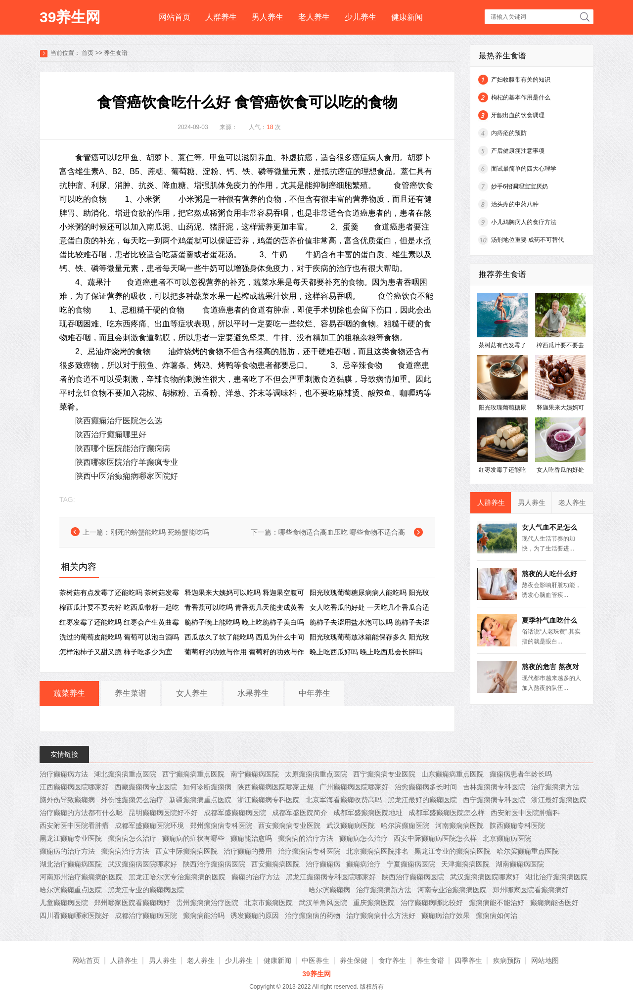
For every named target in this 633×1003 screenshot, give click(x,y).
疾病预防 (507, 960)
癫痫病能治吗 (204, 915)
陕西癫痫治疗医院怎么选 (118, 420)
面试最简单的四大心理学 (523, 168)
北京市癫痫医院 (268, 903)
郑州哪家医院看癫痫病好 (531, 890)
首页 (87, 52)
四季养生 (468, 960)
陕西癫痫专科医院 (517, 825)
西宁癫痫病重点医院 (193, 774)
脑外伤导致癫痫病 (67, 800)
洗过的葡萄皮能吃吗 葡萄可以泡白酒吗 (119, 637)
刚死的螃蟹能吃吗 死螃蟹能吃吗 (159, 532)
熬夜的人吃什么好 (549, 574)
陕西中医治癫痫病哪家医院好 (126, 476)
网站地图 (545, 960)
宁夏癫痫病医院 (411, 864)
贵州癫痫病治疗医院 (207, 903)
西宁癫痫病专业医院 (384, 774)
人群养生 (221, 17)
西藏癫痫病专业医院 (146, 787)
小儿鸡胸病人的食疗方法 (523, 222)
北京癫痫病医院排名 (377, 851)
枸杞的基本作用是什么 (520, 97)
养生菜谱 (130, 693)
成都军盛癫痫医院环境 (149, 825)
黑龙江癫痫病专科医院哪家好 (331, 877)
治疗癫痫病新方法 (383, 890)
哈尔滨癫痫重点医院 (528, 851)
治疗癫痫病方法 (64, 774)
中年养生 (314, 693)
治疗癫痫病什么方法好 (380, 915)
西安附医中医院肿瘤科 (525, 813)
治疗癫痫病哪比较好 (432, 903)
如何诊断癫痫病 (207, 787)
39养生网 (70, 17)
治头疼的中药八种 (515, 204)
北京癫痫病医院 (507, 838)
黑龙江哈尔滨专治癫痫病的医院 (177, 877)
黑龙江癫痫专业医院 (71, 838)
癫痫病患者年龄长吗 (521, 774)
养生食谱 (116, 52)
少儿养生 (360, 17)
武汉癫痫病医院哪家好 (142, 864)
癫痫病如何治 (496, 915)
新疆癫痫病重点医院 (200, 800)
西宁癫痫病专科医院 (494, 800)
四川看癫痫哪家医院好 (74, 915)
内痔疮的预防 (509, 133)
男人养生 (267, 17)
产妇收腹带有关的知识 (520, 79)
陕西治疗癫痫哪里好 (110, 434)
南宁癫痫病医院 (254, 774)
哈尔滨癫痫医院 (405, 825)
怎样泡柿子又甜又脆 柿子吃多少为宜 (115, 652)
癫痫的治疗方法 (255, 877)
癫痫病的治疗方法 (305, 838)
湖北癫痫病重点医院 (125, 774)
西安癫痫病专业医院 (289, 825)
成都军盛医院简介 (299, 813)
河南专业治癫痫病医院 (452, 890)
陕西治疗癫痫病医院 (214, 864)
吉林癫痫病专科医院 (494, 787)
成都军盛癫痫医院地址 (368, 813)
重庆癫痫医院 (374, 903)
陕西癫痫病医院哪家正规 (275, 787)
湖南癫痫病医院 (520, 864)
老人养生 (314, 17)
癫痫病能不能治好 (496, 903)
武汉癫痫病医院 (350, 825)
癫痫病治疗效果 (445, 915)
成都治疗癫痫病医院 (146, 915)
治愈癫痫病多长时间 (426, 787)
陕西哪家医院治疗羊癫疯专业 (126, 462)
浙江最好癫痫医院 (559, 800)
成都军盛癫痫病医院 (235, 813)
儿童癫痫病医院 (64, 903)
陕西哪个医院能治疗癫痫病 (122, 448)
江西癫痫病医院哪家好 (74, 787)
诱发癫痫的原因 (254, 915)
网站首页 (174, 17)
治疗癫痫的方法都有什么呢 (81, 813)
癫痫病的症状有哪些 (193, 838)
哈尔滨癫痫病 (329, 890)
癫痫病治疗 (363, 864)
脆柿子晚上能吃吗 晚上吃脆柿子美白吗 (244, 622)
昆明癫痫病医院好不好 (163, 813)
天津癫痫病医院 (465, 864)
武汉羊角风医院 (323, 903)
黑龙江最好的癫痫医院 (422, 800)
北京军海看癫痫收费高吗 (344, 800)
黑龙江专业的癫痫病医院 (452, 851)
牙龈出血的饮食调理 (517, 115)
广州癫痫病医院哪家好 (354, 787)
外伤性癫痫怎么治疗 (132, 800)
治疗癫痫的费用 (248, 851)
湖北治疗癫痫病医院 (71, 864)
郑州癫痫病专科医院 (221, 825)
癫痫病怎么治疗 (132, 838)
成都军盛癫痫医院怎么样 (446, 813)
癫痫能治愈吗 (251, 838)
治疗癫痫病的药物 (312, 915)
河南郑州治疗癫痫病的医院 (81, 877)
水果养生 (253, 693)
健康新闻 (407, 17)
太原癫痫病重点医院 (316, 774)
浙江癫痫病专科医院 (268, 800)
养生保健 (353, 960)
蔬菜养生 (69, 693)
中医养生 (315, 960)
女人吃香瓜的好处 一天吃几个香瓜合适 (369, 607)
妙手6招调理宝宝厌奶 (519, 186)
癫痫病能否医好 (554, 903)
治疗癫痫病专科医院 (309, 851)
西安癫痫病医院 (275, 864)
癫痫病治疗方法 (125, 851)
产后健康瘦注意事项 (517, 150)
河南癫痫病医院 (459, 825)
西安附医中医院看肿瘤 (74, 825)
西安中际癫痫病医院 (186, 851)
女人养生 (192, 693)
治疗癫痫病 (323, 864)
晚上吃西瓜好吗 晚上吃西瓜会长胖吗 (366, 652)
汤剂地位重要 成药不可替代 (527, 239)
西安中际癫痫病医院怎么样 (435, 838)
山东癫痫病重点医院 (452, 774)
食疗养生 (392, 960)
